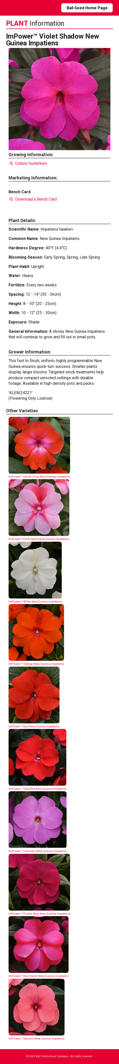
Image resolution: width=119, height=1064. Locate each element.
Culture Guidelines (28, 163)
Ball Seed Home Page (87, 8)
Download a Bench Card (33, 199)
